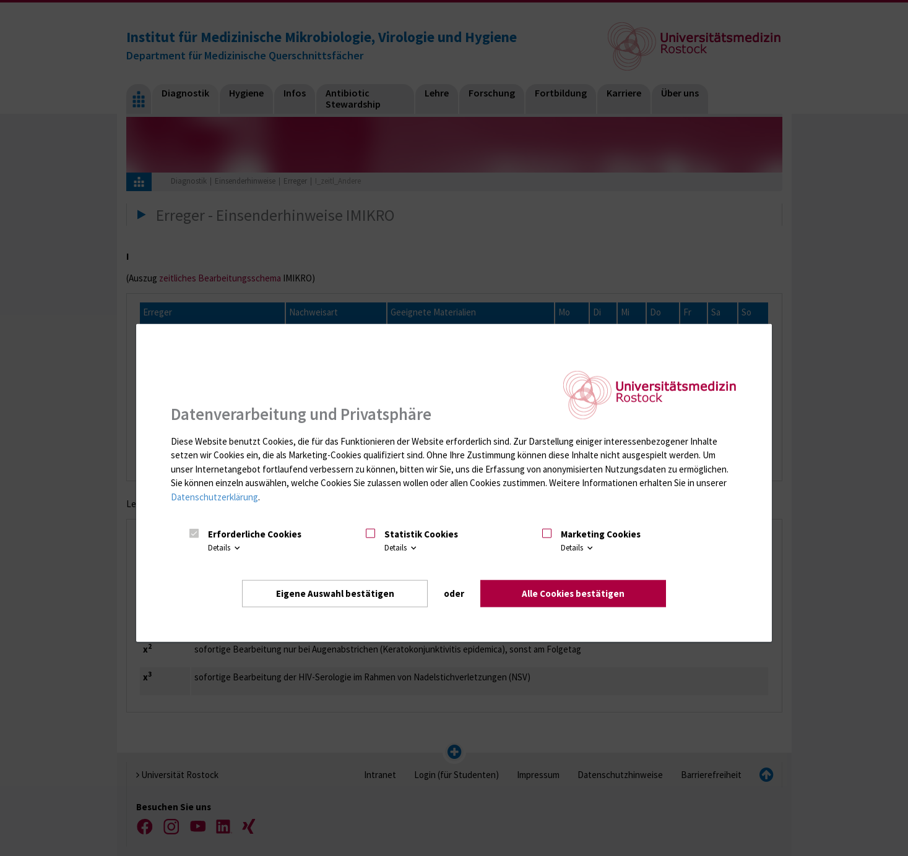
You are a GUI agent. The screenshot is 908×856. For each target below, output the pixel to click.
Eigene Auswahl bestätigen (335, 593)
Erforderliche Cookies (254, 534)
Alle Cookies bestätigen (573, 593)
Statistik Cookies (421, 534)
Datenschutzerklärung (214, 497)
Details (225, 547)
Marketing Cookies (601, 534)
